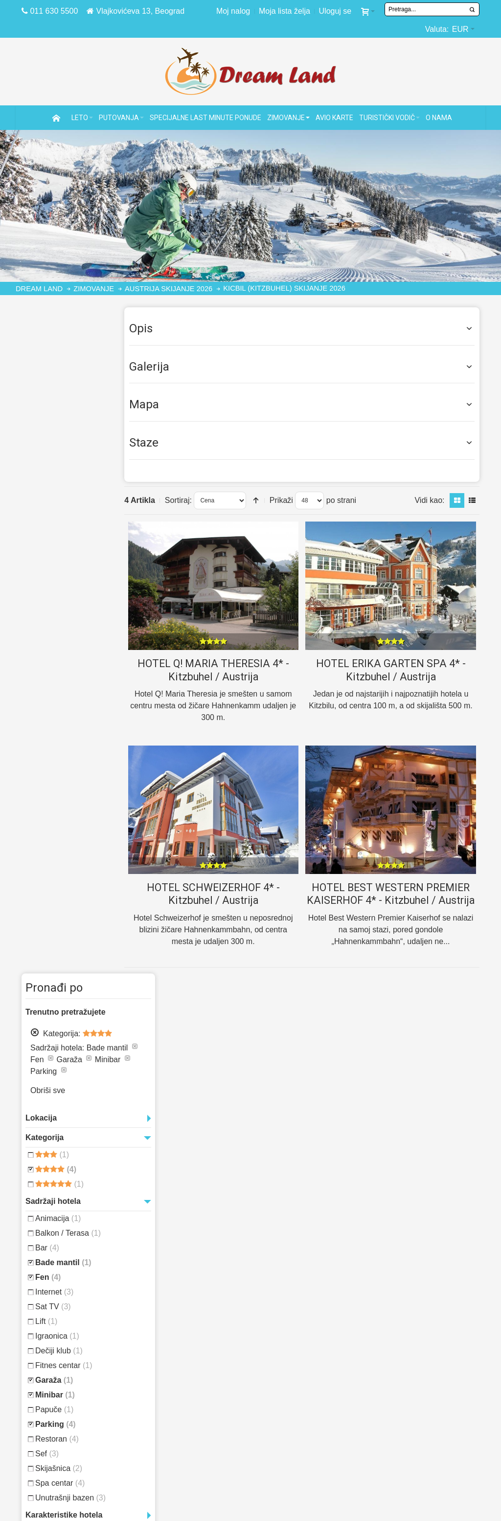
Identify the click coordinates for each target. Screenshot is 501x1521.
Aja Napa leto (410, 1409)
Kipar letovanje (302, 1315)
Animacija (58, 575)
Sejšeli (34, 969)
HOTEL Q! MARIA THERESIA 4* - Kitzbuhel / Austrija (221, 669)
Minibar (55, 752)
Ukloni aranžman (34, 365)
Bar (47, 604)
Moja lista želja (284, 11)
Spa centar (60, 840)
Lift (46, 678)
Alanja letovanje (419, 1326)
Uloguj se (335, 11)
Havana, (36, 944)
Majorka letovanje (423, 1315)
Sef (47, 810)
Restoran (57, 796)
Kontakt (170, 1421)
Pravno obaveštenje (197, 1315)
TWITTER (169, 1454)
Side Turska (407, 1397)
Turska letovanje (306, 1350)
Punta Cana (99, 958)
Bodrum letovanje (422, 1350)
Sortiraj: (190, 500)
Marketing (175, 1385)
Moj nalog (233, 11)
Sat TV (53, 663)
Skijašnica (58, 825)
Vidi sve (102, 1017)
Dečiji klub (59, 707)
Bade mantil (63, 619)
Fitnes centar (63, 722)
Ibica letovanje (414, 1421)
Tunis (69, 969)
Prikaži (293, 500)
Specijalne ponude (79, 1350)
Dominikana (41, 932)
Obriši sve (47, 447)
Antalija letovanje (422, 1338)
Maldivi (75, 944)
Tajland (53, 970)
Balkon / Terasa (68, 590)
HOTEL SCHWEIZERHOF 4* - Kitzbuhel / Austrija (221, 893)
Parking (55, 781)
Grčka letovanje (304, 1362)
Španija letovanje (306, 1374)
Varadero (58, 982)
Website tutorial (190, 1326)
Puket (80, 958)
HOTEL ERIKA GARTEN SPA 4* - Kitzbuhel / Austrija (393, 669)
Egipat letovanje (304, 1326)
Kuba (57, 944)
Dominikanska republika (83, 932)
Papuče (54, 766)
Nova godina (49, 957)
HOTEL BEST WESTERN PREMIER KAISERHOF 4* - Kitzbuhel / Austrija (394, 899)
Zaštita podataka (189, 1350)
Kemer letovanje (418, 1362)
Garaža (54, 737)
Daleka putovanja (77, 1374)
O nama (167, 1409)
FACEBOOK (173, 1442)
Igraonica (57, 693)
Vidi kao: (429, 500)
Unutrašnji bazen (70, 854)
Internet (54, 649)
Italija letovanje (304, 1385)
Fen (48, 634)
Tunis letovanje (302, 1338)
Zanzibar (84, 982)
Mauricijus (97, 945)
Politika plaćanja (190, 1338)
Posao (166, 1397)
